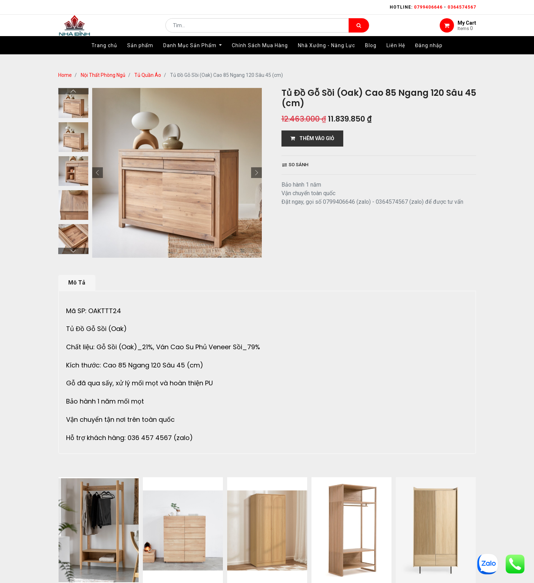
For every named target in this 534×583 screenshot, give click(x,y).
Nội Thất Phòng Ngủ (103, 75)
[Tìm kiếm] (359, 31)
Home (65, 75)
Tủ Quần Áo (147, 75)
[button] (97, 172)
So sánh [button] (295, 164)
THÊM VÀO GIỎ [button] (312, 138)
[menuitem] (104, 56)
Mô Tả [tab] (76, 282)
